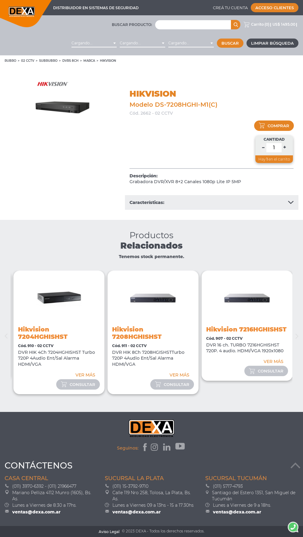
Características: (212, 202)
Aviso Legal (109, 531)
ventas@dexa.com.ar (36, 512)
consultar (78, 384)
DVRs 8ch (70, 61)
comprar (274, 126)
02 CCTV (27, 61)
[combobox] (94, 43)
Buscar (230, 43)
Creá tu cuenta (230, 7)
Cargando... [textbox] (82, 43)
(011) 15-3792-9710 (130, 486)
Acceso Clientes (274, 7)
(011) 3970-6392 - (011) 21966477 (44, 486)
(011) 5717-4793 (228, 486)
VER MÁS (85, 375)
